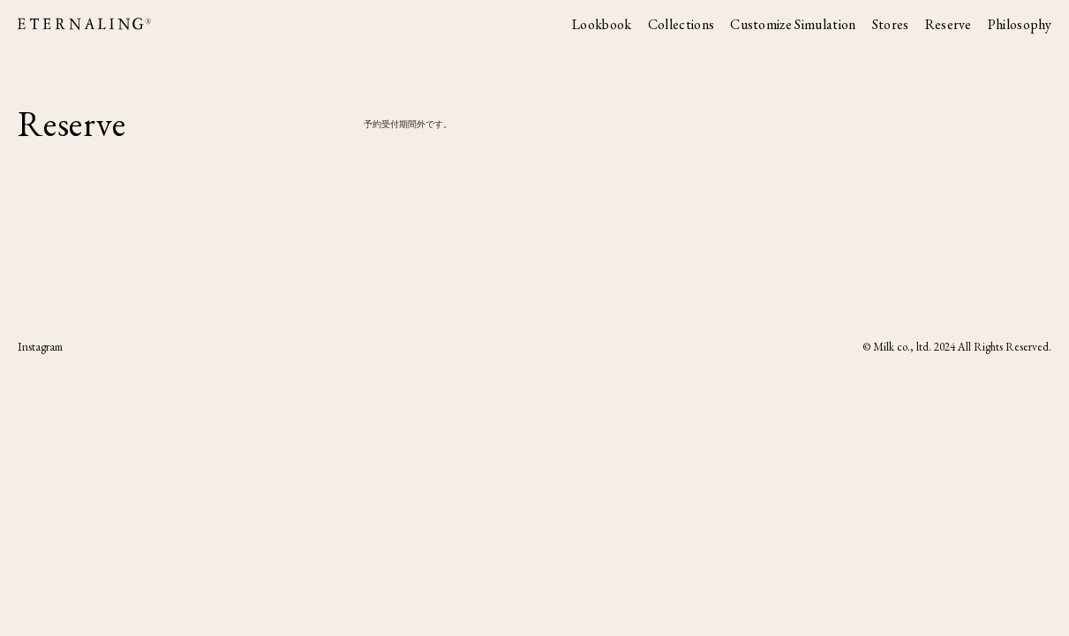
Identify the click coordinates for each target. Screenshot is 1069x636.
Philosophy (1019, 25)
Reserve (948, 25)
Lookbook (602, 25)
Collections (681, 25)
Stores (890, 25)
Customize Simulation (792, 25)
